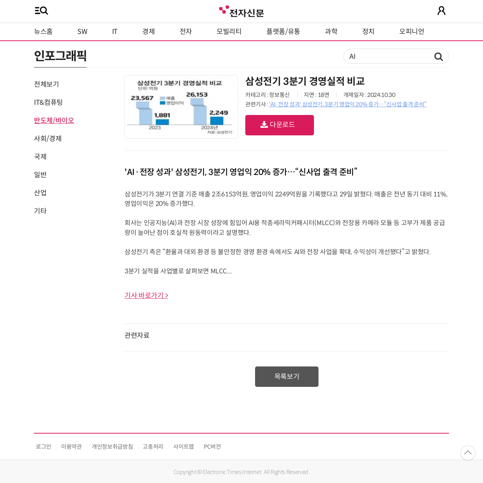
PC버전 (212, 446)
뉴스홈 (43, 32)
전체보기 (46, 84)
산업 (40, 193)
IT (115, 32)
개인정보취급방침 (112, 446)
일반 (40, 175)
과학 (331, 32)
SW (82, 32)
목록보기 (287, 377)
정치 (368, 32)
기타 (40, 211)
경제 (148, 32)
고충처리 (153, 446)
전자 (186, 32)
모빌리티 (229, 32)
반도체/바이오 (54, 121)
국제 (40, 157)
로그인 (43, 446)
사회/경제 (48, 139)
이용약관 (71, 446)
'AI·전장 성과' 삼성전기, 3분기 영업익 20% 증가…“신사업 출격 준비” (347, 104)
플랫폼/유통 (283, 32)
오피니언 (412, 32)
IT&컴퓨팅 (48, 102)
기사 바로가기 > (146, 295)
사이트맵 (183, 446)
